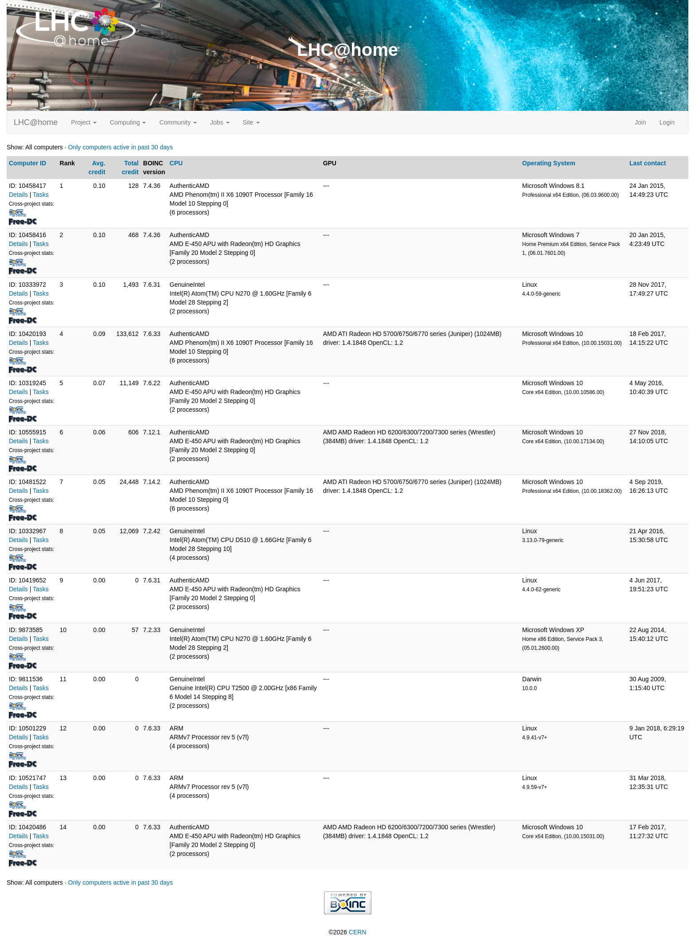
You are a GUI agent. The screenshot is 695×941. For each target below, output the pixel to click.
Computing (128, 122)
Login (667, 122)
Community (178, 122)
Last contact (647, 163)
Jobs (219, 122)
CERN (358, 932)
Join (640, 122)
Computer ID (27, 163)
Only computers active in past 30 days (120, 147)
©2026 (347, 932)
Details (18, 194)
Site (251, 122)
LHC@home (36, 122)
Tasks (41, 194)
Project (83, 122)
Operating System (548, 163)
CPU (176, 163)
